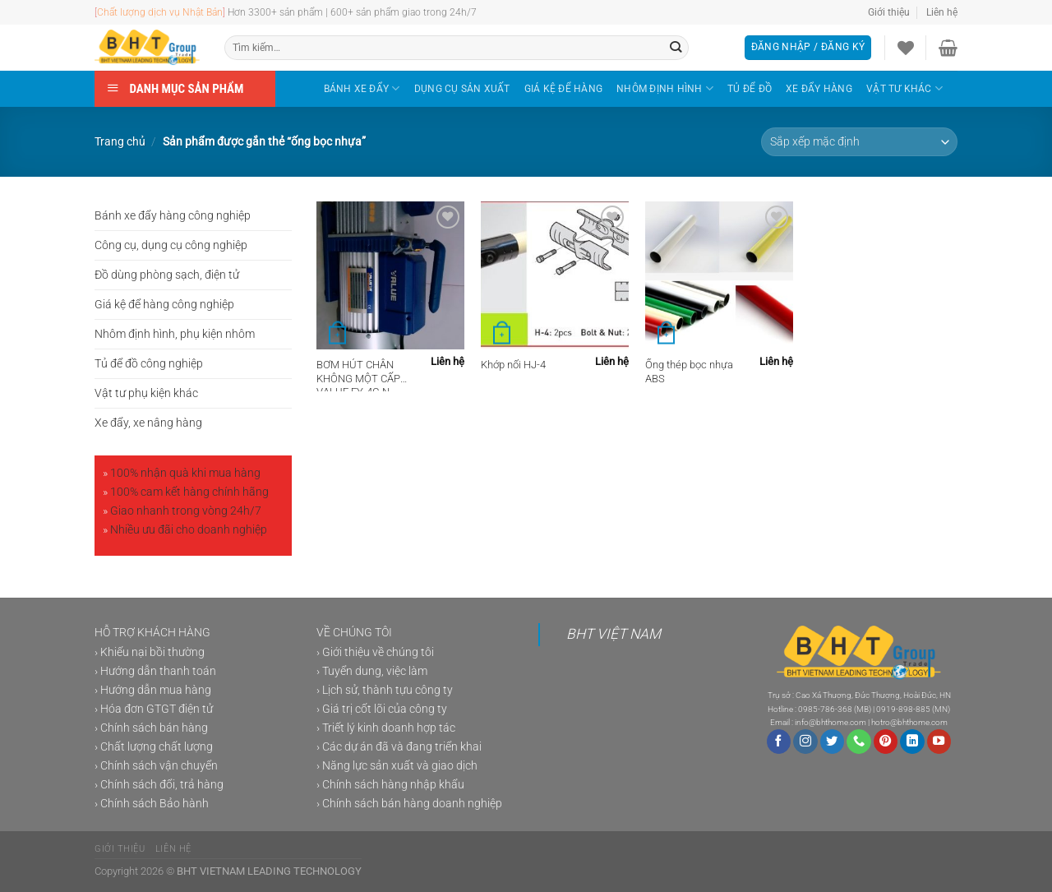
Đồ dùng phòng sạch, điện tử (167, 275)
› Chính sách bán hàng (151, 728)
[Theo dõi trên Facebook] (779, 741)
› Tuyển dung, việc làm (371, 671)
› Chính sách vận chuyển (156, 766)
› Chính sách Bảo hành (152, 804)
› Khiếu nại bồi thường (150, 652)
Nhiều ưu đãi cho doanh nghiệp (188, 530)
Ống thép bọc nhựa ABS (689, 371)
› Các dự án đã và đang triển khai (399, 747)
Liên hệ (941, 12)
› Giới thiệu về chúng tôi (375, 652)
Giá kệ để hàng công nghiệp (164, 305)
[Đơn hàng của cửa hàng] (859, 141)
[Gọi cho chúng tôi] (859, 741)
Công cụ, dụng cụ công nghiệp (171, 245)
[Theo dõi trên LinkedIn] (912, 741)
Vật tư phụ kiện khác (146, 393)
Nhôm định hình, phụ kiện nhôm (175, 334)
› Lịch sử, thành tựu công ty (384, 690)
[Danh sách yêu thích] (905, 48)
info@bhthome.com (830, 722)
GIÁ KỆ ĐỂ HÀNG (563, 89)
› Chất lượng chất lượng (154, 747)
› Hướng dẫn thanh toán (155, 671)
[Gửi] (676, 47)
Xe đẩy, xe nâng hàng (148, 423)
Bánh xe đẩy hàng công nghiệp (173, 216)
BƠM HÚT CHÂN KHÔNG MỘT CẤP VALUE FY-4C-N (358, 374)
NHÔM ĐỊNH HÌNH (664, 88)
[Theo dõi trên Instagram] (805, 741)
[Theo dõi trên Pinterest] (886, 741)
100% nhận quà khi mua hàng (185, 473)
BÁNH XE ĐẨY (362, 88)
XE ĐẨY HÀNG (819, 89)
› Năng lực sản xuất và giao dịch (397, 766)
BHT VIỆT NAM (613, 634)
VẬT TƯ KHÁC (904, 88)
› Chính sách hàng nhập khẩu (390, 785)
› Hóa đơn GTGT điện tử (154, 709)
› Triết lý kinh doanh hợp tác (385, 728)
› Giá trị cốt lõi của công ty (381, 709)
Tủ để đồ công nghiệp (149, 364)
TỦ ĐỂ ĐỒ (749, 89)
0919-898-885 (903, 709)
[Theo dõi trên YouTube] (939, 741)
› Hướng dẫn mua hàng (153, 690)
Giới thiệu (889, 12)
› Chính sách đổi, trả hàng (159, 785)
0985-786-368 (825, 709)
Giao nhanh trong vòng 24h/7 (185, 511)
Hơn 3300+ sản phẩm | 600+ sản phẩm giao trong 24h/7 (352, 12)
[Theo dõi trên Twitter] (832, 741)
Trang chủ (120, 142)
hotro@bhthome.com (909, 722)
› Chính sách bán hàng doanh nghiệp (409, 804)
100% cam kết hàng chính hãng (189, 492)
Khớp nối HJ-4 (513, 364)
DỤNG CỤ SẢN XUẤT (462, 89)
